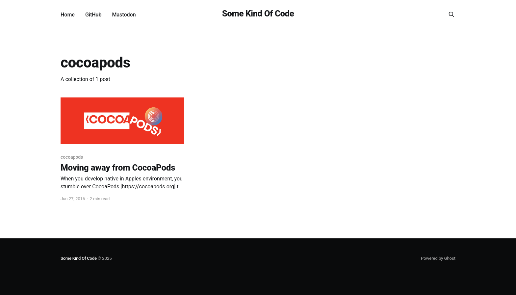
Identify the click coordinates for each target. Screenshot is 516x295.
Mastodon (124, 15)
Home (68, 15)
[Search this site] (451, 14)
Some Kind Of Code (258, 13)
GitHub (93, 15)
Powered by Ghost (438, 258)
